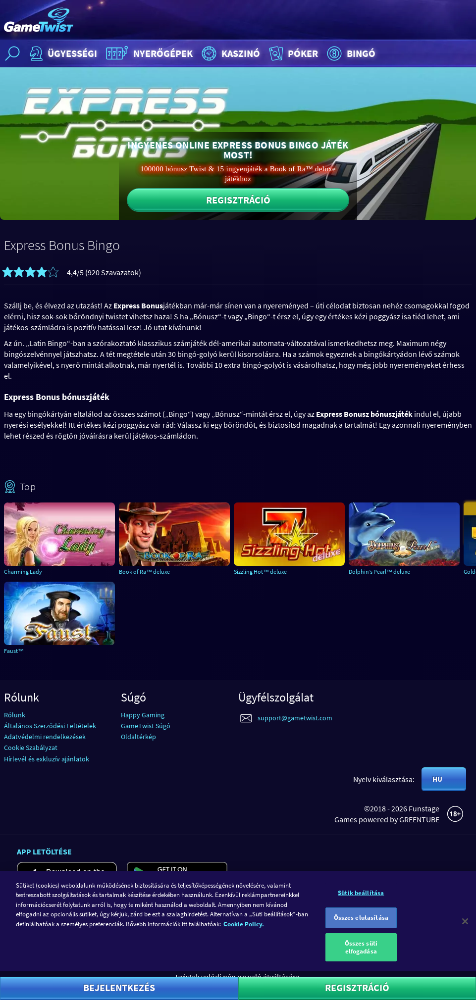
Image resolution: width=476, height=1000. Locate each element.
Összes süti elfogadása (361, 955)
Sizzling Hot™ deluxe (260, 571)
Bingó (349, 53)
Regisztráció (238, 200)
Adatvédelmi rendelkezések (45, 736)
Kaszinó (229, 53)
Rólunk (14, 714)
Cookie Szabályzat (30, 747)
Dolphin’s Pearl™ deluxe (379, 571)
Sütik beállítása (361, 900)
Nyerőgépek (148, 53)
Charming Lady (23, 571)
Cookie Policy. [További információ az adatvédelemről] (243, 931)
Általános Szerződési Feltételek (50, 725)
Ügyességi (62, 53)
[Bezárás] (465, 928)
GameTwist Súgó (145, 725)
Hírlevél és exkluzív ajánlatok (46, 758)
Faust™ (14, 650)
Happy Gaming (142, 714)
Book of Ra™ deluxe (144, 571)
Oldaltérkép (138, 736)
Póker (292, 53)
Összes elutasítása (361, 925)
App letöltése (44, 851)
